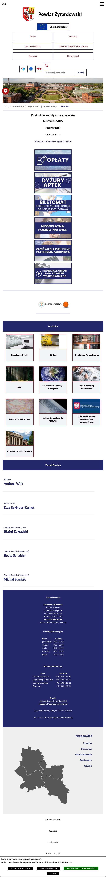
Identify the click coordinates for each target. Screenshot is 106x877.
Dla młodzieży (17, 102)
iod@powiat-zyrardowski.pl (61, 713)
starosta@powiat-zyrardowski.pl (53, 697)
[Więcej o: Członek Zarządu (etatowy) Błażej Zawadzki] (49, 526)
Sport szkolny (50, 102)
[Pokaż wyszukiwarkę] (46, 61)
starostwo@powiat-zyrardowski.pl (53, 700)
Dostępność (53, 838)
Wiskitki (88, 761)
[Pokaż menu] (102, 4)
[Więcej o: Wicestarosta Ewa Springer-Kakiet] (49, 502)
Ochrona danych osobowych (20, 868)
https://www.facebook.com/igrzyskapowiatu (53, 137)
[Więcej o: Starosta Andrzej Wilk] (49, 478)
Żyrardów (87, 738)
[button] (4, 4)
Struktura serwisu (53, 815)
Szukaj (80, 68)
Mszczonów (86, 744)
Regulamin (53, 827)
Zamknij (53, 873)
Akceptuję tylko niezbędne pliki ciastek (81, 868)
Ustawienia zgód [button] (53, 849)
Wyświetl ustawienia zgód (48, 868)
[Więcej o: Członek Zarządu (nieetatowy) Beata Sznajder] (49, 549)
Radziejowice (86, 755)
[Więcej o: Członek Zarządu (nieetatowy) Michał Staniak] (49, 573)
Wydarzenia (33, 102)
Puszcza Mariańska (83, 750)
